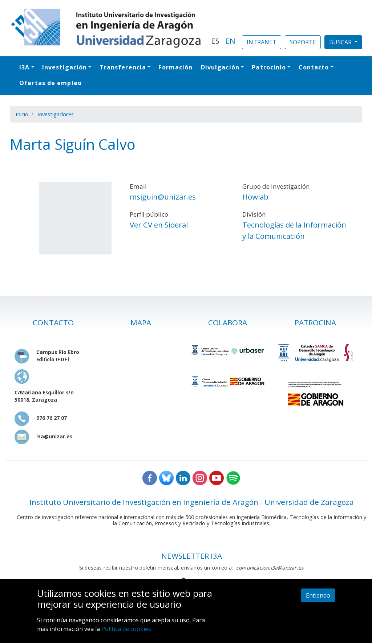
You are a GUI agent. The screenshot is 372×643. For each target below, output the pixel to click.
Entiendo (318, 595)
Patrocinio (269, 67)
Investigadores (55, 114)
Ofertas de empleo (50, 83)
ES (215, 41)
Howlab (255, 197)
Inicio (22, 114)
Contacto (314, 67)
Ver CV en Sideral (159, 225)
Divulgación (220, 67)
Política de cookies (126, 629)
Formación (175, 67)
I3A (24, 67)
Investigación (64, 67)
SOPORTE (303, 42)
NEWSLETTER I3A (191, 556)
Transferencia (123, 67)
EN (230, 41)
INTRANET (261, 42)
